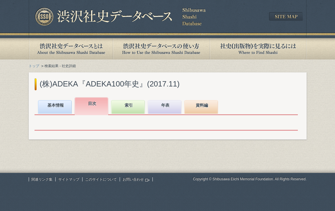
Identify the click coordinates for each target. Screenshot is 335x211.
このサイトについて (101, 179)
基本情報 (55, 105)
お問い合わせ (133, 179)
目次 (92, 103)
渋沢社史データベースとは (71, 48)
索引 (129, 105)
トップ (34, 66)
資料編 (202, 105)
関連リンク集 (41, 179)
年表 (165, 105)
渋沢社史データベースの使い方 (161, 48)
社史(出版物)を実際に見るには (258, 48)
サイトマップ (68, 179)
